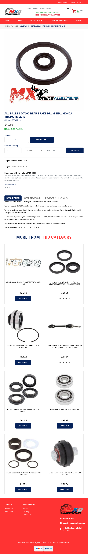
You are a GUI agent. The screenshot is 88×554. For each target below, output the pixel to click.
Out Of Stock (64, 299)
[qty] (13, 150)
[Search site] (68, 8)
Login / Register (77, 2)
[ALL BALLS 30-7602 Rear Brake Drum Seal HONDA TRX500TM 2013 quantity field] (16, 140)
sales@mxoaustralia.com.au (74, 523)
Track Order (8, 512)
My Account (8, 509)
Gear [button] (20, 20)
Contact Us (27, 515)
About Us (26, 509)
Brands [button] (79, 20)
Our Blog (26, 512)
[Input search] (45, 8)
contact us (62, 2)
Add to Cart (42, 140)
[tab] (13, 198)
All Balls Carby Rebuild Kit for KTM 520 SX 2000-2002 (23, 283)
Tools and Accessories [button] (59, 20)
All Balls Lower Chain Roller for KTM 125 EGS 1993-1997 (65, 474)
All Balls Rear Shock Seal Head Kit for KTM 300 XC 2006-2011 (23, 347)
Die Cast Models (36, 20)
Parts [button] (8, 20)
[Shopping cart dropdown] (78, 11)
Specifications (32, 198)
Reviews (56, 198)
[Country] (33, 150)
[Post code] (54, 150)
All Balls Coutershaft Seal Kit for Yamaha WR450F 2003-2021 (23, 474)
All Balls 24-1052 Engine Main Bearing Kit (64, 409)
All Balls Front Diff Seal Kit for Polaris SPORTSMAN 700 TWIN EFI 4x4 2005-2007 (64, 283)
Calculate (75, 150)
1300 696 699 (68, 518)
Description (13, 198)
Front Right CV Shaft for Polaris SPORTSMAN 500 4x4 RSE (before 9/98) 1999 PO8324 (64, 347)
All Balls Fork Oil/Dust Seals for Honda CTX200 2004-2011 (23, 410)
